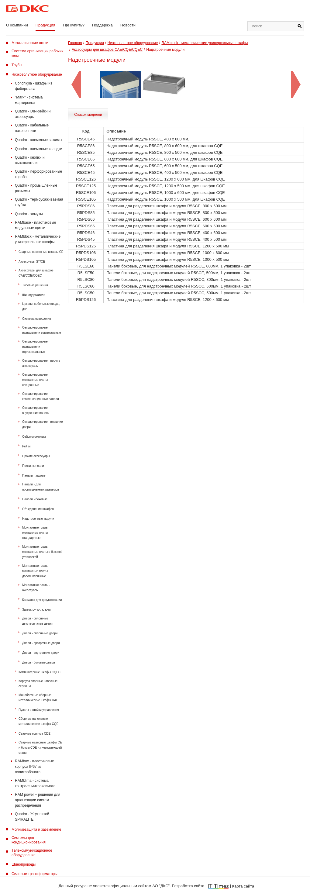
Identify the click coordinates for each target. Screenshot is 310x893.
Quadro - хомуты (29, 214)
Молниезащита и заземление (36, 829)
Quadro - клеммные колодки (38, 149)
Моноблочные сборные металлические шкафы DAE (38, 697)
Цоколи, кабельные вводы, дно (41, 306)
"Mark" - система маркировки (29, 100)
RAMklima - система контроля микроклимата (35, 783)
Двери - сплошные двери (39, 633)
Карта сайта (243, 886)
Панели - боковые (34, 499)
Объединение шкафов (38, 509)
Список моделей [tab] (88, 114)
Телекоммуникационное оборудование (32, 852)
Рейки (26, 446)
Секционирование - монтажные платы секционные (36, 380)
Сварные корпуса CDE (34, 733)
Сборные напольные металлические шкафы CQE (39, 721)
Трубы (17, 65)
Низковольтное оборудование (37, 74)
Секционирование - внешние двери (42, 424)
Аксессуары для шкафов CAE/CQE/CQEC (36, 273)
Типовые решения (35, 285)
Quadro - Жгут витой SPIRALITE (32, 817)
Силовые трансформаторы (34, 874)
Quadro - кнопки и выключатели (30, 160)
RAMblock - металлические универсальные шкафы (37, 239)
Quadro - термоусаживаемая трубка (39, 202)
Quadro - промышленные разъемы (36, 188)
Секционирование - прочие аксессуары (41, 363)
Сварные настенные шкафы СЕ (41, 251)
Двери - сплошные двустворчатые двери (37, 621)
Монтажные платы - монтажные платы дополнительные (36, 571)
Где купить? (73, 25)
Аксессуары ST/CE (32, 261)
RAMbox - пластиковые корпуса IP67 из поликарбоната (34, 766)
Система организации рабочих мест (38, 53)
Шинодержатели (33, 295)
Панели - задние (33, 475)
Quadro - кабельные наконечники (32, 128)
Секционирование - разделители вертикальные (41, 330)
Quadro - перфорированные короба (38, 174)
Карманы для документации (42, 600)
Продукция (45, 25)
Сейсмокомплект (34, 436)
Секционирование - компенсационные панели (40, 396)
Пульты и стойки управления (39, 710)
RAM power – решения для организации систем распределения (37, 800)
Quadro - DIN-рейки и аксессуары (32, 114)
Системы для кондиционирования (29, 840)
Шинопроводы (24, 864)
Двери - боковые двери (38, 662)
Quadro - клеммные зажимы (38, 140)
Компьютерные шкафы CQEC (39, 672)
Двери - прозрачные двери (41, 643)
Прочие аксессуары (36, 456)
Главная (75, 43)
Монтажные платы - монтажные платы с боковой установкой (42, 552)
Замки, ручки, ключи (36, 609)
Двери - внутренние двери (40, 652)
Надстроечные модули (38, 518)
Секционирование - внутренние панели (36, 410)
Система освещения (36, 318)
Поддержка (102, 25)
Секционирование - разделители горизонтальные (36, 346)
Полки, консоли (33, 465)
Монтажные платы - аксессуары (36, 587)
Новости (128, 25)
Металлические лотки (30, 43)
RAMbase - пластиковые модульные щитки (35, 225)
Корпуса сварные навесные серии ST (38, 683)
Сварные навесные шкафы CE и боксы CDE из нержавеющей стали (40, 747)
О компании (17, 25)
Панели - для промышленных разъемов (40, 487)
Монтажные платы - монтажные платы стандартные (36, 533)
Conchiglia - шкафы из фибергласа (33, 86)
